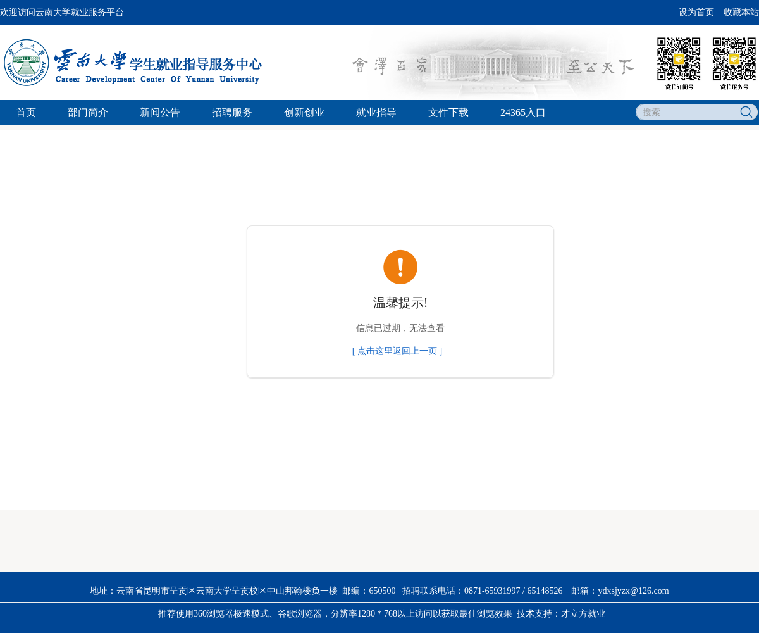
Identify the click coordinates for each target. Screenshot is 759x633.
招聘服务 (232, 112)
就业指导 (376, 112)
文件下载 (448, 112)
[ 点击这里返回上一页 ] (397, 351)
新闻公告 (160, 112)
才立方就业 (583, 613)
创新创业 (304, 112)
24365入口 (523, 112)
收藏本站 (741, 12)
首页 (26, 112)
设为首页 (696, 12)
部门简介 (88, 112)
